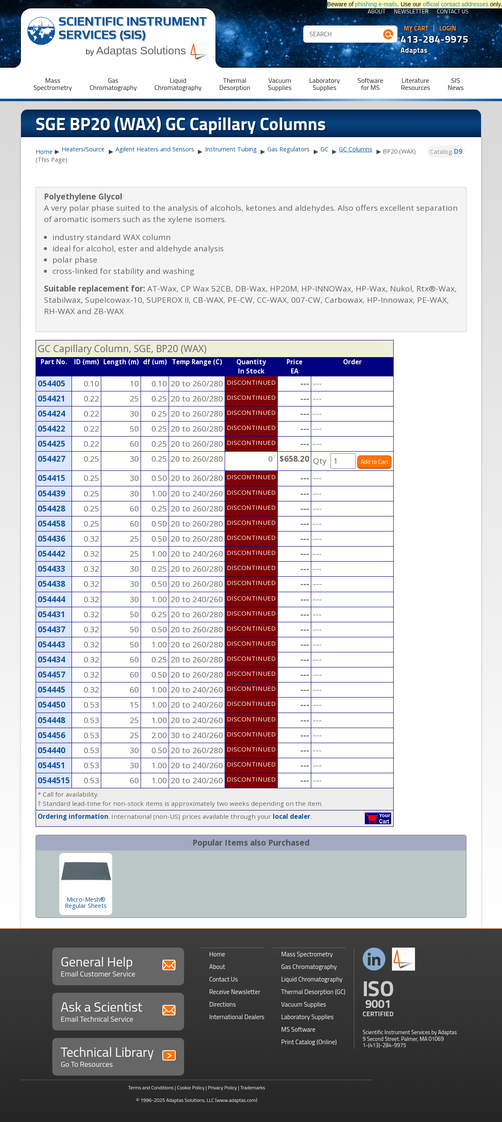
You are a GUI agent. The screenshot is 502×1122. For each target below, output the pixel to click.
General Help (118, 965)
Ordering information (73, 816)
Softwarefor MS (371, 83)
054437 (51, 629)
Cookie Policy (191, 1087)
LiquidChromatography (178, 83)
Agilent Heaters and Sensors (154, 149)
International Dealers (236, 1017)
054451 (51, 765)
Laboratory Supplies (307, 1017)
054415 (51, 478)
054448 (51, 720)
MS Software (298, 1029)
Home (44, 152)
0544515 (54, 780)
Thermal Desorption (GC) (313, 992)
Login (447, 28)
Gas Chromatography (309, 966)
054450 (51, 704)
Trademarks (252, 1087)
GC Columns (355, 149)
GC (324, 149)
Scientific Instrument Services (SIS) (133, 28)
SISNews (456, 83)
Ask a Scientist (118, 1011)
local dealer (291, 816)
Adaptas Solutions (152, 50)
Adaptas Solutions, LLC (190, 1100)
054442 (51, 553)
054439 (51, 493)
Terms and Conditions (151, 1087)
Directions (222, 1004)
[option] (86, 884)
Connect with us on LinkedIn (374, 959)
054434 (51, 659)
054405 (51, 383)
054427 (51, 458)
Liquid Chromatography (312, 979)
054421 (51, 398)
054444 (51, 599)
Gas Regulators (288, 149)
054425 (51, 443)
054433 (51, 568)
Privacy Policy (222, 1087)
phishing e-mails (376, 4)
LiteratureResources (415, 83)
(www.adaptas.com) (236, 1100)
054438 (51, 583)
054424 (51, 413)
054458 (51, 523)
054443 (51, 644)
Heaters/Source (83, 149)
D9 (458, 151)
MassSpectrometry (52, 83)
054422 (51, 428)
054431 (51, 614)
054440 (51, 750)
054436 (51, 538)
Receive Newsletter (234, 992)
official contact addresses (456, 4)
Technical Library (118, 1056)
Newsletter (411, 11)
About (377, 11)
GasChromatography (113, 83)
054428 (51, 508)
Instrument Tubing (231, 149)
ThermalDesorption (234, 83)
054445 (51, 689)
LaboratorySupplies (324, 83)
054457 (51, 674)
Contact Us (453, 11)
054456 (51, 735)
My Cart (416, 28)
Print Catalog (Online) (309, 1042)
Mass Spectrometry (307, 954)
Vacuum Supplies (303, 1004)
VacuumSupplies (280, 83)
